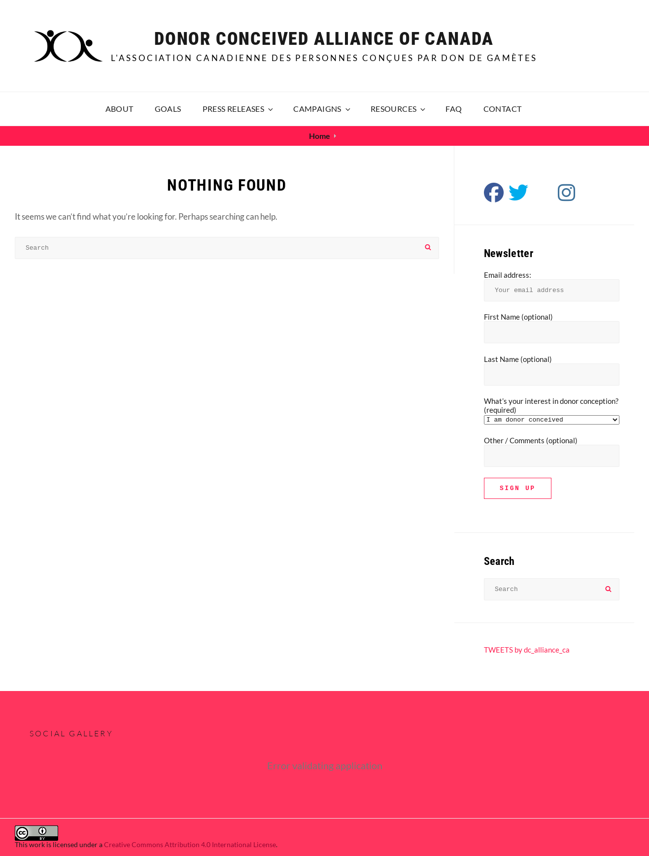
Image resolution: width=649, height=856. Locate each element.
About (119, 108)
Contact (502, 108)
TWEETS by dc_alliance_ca (527, 649)
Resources (399, 108)
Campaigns (322, 108)
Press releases (239, 108)
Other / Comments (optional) (531, 440)
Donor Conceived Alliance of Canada (324, 39)
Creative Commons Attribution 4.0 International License (190, 844)
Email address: (507, 274)
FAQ (453, 108)
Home (319, 135)
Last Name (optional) (518, 359)
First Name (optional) (518, 316)
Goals (168, 108)
